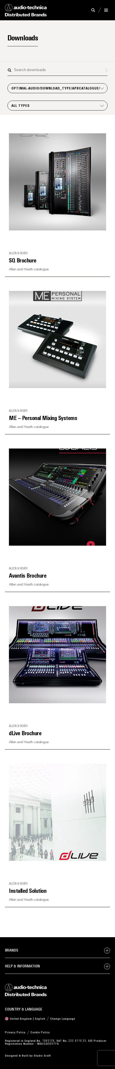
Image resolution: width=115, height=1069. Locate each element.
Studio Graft (42, 1055)
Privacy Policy (15, 1032)
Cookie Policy (40, 1032)
